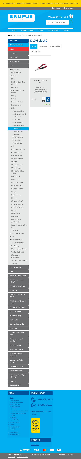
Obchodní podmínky (17, 402)
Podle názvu (43, 46)
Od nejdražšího (36, 51)
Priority (34, 46)
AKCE (12, 49)
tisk (10, 455)
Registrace (58, 8)
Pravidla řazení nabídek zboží (19, 411)
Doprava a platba (27, 30)
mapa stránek (14, 432)
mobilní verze (46, 455)
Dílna (23, 35)
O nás (14, 30)
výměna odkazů (14, 434)
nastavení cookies (22, 457)
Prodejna (13, 409)
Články (40, 30)
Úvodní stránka (14, 35)
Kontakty (67, 30)
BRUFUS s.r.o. (35, 445)
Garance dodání (15, 404)
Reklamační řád (15, 406)
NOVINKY (13, 41)
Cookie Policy (15, 420)
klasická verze (35, 455)
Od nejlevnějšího (55, 46)
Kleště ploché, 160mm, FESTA (40, 81)
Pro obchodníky (53, 30)
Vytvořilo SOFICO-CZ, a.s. (66, 455)
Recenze (13, 417)
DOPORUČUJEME (16, 45)
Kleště (29, 35)
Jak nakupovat (15, 400)
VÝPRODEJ (14, 53)
